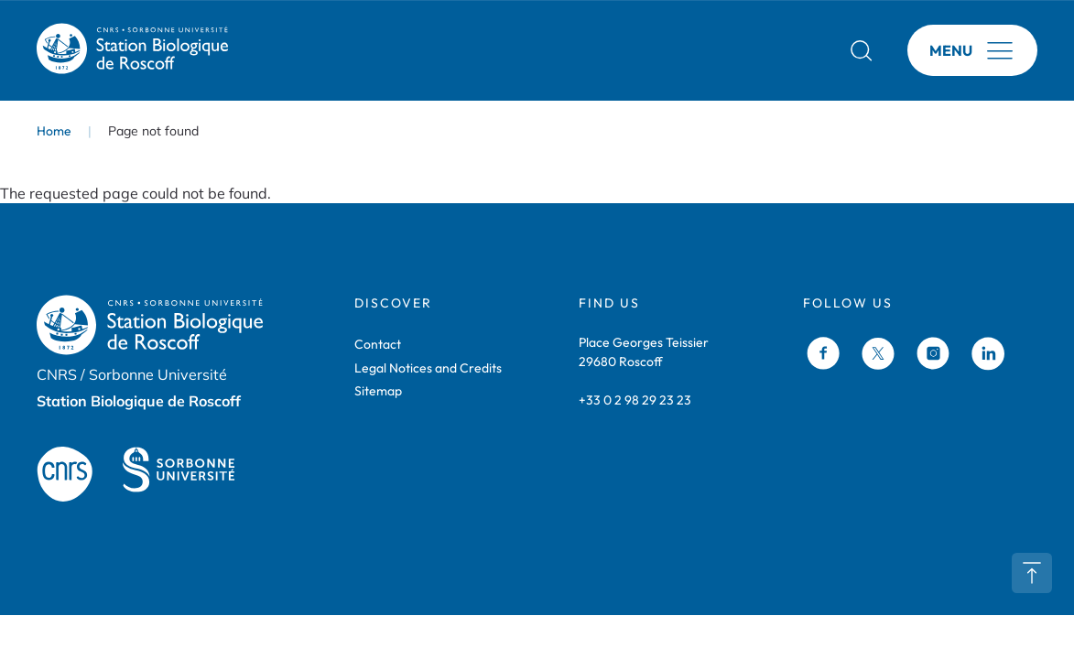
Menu (950, 50)
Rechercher (861, 50)
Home (54, 131)
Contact (377, 344)
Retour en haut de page (1032, 573)
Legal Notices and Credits (428, 368)
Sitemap (378, 391)
